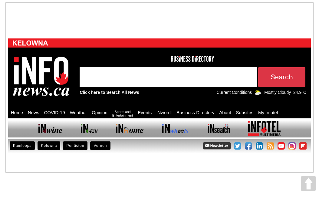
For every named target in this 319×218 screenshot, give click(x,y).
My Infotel (268, 112)
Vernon (100, 146)
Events (145, 112)
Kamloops (22, 146)
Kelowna (49, 146)
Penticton (75, 146)
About (225, 112)
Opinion (99, 112)
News (33, 112)
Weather (78, 112)
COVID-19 (54, 112)
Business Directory (195, 112)
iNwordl (164, 112)
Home (17, 112)
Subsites (244, 112)
